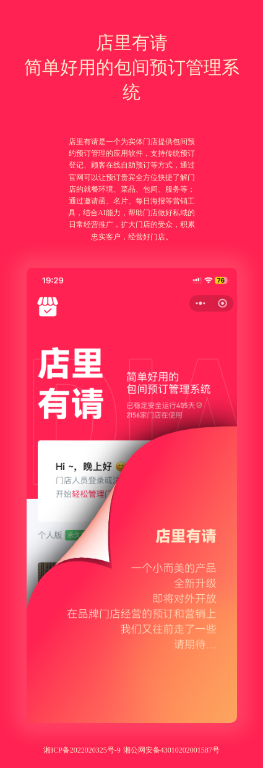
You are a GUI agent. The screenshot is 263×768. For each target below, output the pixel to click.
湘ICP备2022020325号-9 (82, 750)
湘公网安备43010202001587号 (171, 750)
